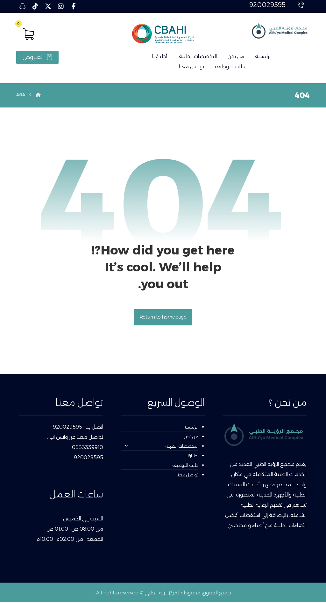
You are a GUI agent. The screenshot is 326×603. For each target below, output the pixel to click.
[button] (73, 6)
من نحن (191, 437)
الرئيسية (191, 427)
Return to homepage (163, 317)
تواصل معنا (187, 475)
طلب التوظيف (185, 465)
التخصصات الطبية (161, 446)
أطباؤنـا (192, 456)
